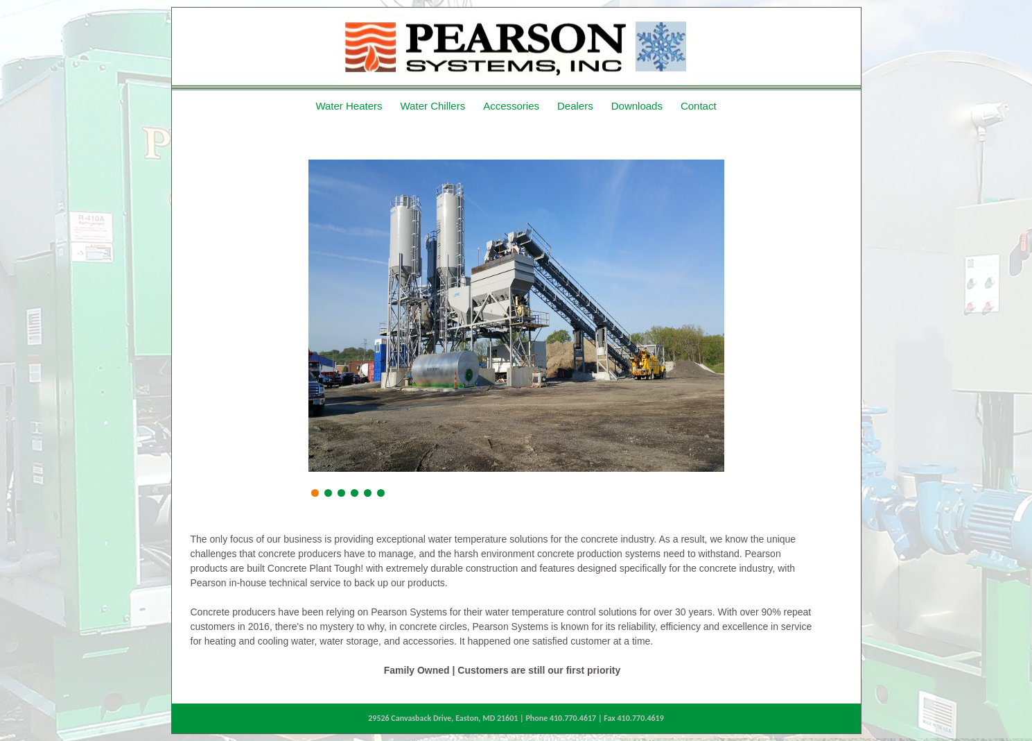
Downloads (637, 106)
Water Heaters (348, 106)
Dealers (575, 106)
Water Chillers (433, 106)
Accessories (511, 106)
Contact (699, 106)
